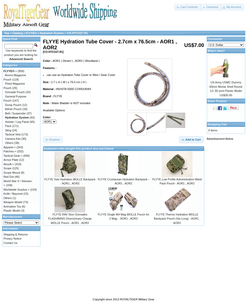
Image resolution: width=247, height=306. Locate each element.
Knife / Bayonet (13, 193)
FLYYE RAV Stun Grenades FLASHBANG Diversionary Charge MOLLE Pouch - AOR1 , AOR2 (70, 218)
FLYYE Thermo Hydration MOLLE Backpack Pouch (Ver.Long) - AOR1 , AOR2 (177, 218)
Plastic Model (12, 210)
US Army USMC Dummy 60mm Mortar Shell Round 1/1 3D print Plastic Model (225, 86)
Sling (8, 130)
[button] (187, 7)
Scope (8, 168)
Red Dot (9, 176)
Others (9, 142)
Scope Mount (12, 172)
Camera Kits (13, 138)
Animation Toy (12, 206)
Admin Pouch (13, 109)
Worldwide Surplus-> (17, 189)
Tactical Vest (12, 134)
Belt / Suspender (15, 113)
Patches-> (10, 151)
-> (10, 71)
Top (6, 33)
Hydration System (52, 33)
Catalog (17, 33)
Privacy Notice (13, 238)
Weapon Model (13, 202)
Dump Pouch (13, 104)
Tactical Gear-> (13, 155)
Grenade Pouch (15, 92)
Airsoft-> (9, 164)
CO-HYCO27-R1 (77, 33)
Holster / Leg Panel (17, 121)
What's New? (216, 50)
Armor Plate (11, 159)
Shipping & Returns (16, 234)
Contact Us (10, 242)
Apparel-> (10, 147)
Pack (8, 125)
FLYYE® (31, 33)
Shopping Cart (217, 124)
